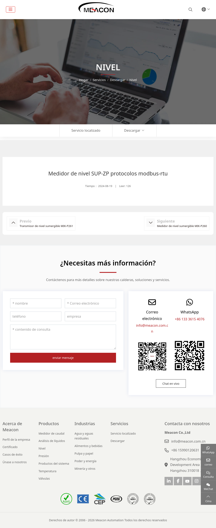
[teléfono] (35, 316)
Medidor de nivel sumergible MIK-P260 (182, 226)
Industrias (84, 423)
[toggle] (10, 9)
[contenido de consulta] (63, 337)
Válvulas (44, 478)
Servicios (119, 423)
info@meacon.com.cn (188, 441)
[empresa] (90, 316)
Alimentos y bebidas (88, 446)
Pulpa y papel (83, 453)
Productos (49, 423)
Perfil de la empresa (16, 440)
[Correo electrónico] (90, 303)
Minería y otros (84, 469)
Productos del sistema (54, 464)
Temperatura (48, 471)
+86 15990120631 (185, 450)
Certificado (10, 447)
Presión (44, 456)
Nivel (42, 448)
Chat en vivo (171, 384)
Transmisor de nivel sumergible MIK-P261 (46, 226)
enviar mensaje (63, 358)
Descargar (132, 130)
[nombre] (35, 303)
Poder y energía (85, 461)
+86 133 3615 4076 (190, 319)
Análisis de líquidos (52, 441)
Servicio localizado (86, 130)
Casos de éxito (13, 454)
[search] (190, 9)
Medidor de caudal (52, 433)
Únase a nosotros (15, 462)
